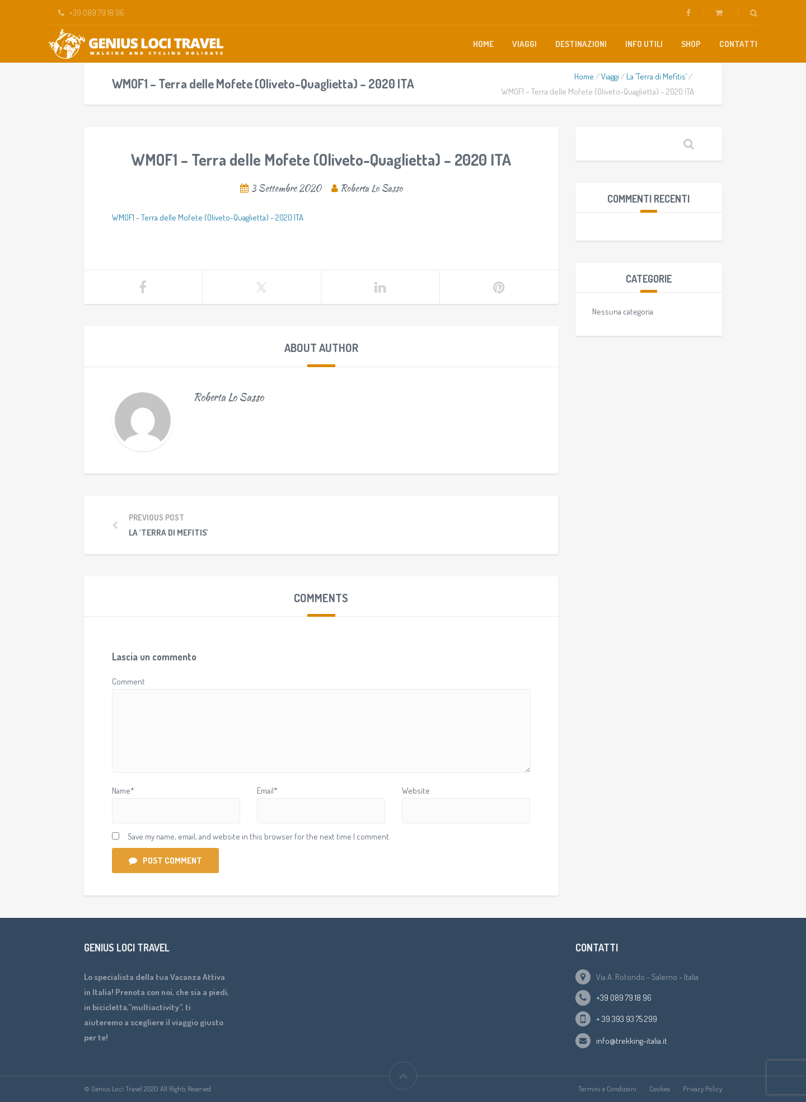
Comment (128, 681)
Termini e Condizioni (607, 1088)
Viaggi (524, 44)
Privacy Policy (702, 1088)
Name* (123, 790)
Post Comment (165, 860)
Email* (267, 790)
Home (483, 44)
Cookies (659, 1088)
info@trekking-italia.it (631, 1040)
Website (416, 790)
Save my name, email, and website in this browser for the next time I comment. (259, 836)
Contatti (738, 44)
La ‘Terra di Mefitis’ (656, 76)
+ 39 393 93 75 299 (626, 1019)
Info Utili (644, 44)
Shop (691, 44)
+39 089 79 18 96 (624, 997)
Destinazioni (581, 44)
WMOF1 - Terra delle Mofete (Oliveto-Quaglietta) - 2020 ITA (207, 217)
